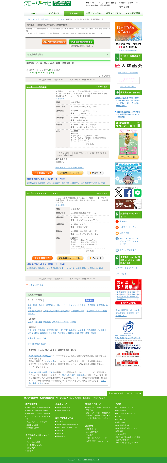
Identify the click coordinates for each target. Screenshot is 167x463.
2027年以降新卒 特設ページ (39, 344)
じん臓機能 (101, 330)
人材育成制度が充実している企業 (61, 268)
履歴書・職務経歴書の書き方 (67, 424)
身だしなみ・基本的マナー (66, 427)
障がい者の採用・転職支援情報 (41, 372)
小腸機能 (52, 333)
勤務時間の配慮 (96, 268)
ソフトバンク (120, 274)
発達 (87, 333)
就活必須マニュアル (64, 418)
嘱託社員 (47, 322)
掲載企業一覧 (91, 429)
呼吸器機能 (91, 330)
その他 (73, 322)
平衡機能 (41, 330)
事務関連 (41, 268)
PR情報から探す (77, 311)
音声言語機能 (52, 330)
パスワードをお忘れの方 (125, 413)
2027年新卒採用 (92, 432)
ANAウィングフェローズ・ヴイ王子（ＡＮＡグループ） (130, 241)
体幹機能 (72, 330)
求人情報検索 (31, 404)
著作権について (134, 3)
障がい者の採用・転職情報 (73, 375)
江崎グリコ (124, 233)
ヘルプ (101, 3)
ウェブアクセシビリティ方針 (127, 443)
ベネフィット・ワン (128, 227)
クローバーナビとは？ (124, 407)
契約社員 (38, 322)
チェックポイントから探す (74, 305)
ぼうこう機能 (33, 333)
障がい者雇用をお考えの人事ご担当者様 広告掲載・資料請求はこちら (128, 313)
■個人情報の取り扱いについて (128, 338)
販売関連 (41, 183)
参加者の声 (30, 448)
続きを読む (60, 98)
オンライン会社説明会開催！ (128, 50)
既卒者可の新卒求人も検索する (81, 46)
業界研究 (59, 433)
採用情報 (89, 426)
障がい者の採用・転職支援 (40, 356)
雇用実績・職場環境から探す (37, 410)
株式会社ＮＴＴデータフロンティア (42, 193)
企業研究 (59, 430)
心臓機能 (81, 330)
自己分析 (59, 422)
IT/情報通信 (32, 183)
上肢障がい (75, 183)
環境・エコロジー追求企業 (58, 183)
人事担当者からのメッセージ (97, 441)
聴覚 (34, 330)
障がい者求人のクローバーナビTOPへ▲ (125, 393)
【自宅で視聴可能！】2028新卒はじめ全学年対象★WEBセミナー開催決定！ (128, 114)
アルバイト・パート (60, 322)
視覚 (29, 330)
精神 (82, 333)
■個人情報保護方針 (123, 335)
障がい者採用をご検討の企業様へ (98, 5)
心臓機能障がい (82, 268)
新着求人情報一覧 (63, 407)
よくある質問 (121, 434)
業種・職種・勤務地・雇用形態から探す (44, 305)
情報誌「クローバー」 (95, 404)
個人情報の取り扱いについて (127, 428)
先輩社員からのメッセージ (96, 438)
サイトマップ (91, 3)
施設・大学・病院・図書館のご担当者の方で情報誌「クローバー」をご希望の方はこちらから (98, 415)
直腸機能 (43, 333)
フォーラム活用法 (33, 442)
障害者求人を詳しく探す (38, 338)
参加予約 (29, 451)
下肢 (66, 330)
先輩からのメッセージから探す (56, 311)
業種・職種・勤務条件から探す (38, 407)
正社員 (30, 322)
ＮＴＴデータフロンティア (126, 268)
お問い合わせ (111, 3)
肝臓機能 (70, 333)
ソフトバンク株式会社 (36, 87)
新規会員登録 (121, 410)
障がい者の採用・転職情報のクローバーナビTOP (46, 398)
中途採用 (89, 435)
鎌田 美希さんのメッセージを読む (70, 168)
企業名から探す (34, 311)
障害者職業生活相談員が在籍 (93, 183)
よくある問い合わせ (34, 445)
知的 (77, 333)
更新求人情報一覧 (63, 410)
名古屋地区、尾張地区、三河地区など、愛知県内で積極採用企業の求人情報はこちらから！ (128, 295)
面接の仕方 (60, 436)
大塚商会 (123, 221)
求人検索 (50, 361)
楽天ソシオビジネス (128, 250)
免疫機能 (61, 333)
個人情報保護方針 (123, 425)
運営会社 (122, 3)
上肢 (61, 330)
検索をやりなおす (36, 285)
